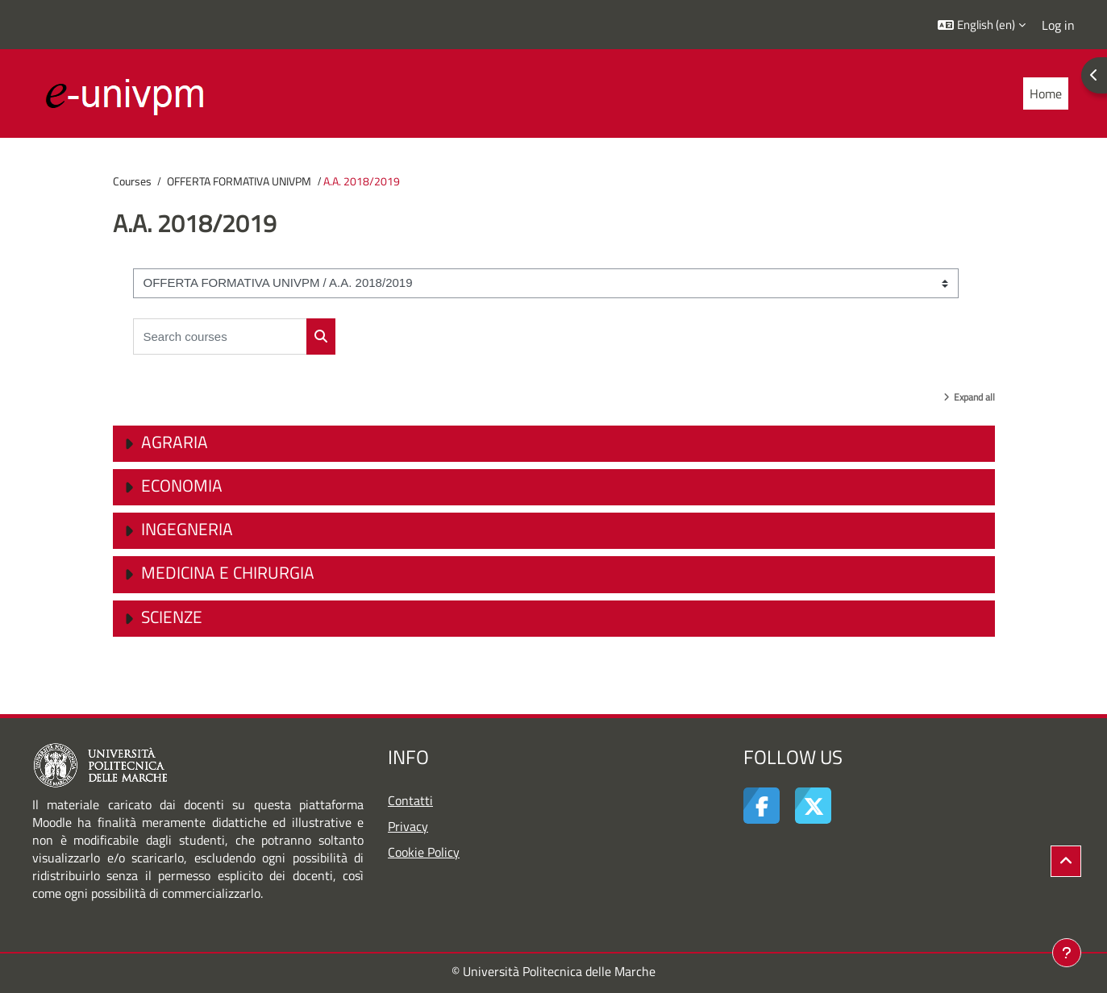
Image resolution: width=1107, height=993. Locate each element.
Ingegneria (187, 529)
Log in (1058, 25)
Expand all (974, 397)
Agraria (174, 442)
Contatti (410, 800)
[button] (981, 24)
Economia (182, 485)
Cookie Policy (424, 852)
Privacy (408, 826)
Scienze (171, 616)
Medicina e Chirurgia (227, 572)
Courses (132, 181)
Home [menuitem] (1046, 93)
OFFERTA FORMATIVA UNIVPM (239, 181)
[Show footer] (1066, 952)
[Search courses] (220, 336)
